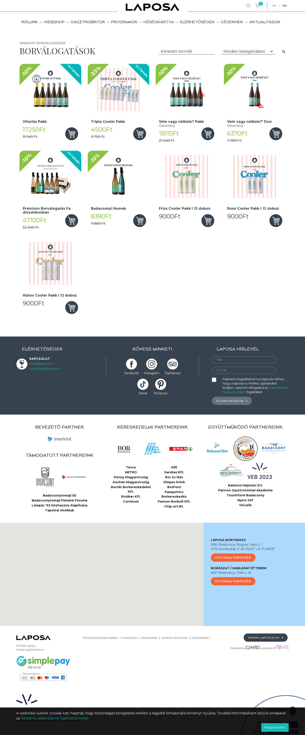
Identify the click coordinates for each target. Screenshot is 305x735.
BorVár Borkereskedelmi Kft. (131, 489)
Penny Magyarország (131, 477)
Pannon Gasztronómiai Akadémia (245, 490)
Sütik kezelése (199, 637)
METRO (131, 472)
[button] (101, 570)
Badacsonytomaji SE (59, 495)
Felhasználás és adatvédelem (100, 637)
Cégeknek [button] (232, 22)
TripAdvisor (173, 373)
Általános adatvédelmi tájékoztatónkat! (54, 718)
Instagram (151, 373)
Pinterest (161, 393)
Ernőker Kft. (131, 496)
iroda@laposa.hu (41, 364)
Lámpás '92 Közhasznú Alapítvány (60, 505)
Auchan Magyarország (131, 482)
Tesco (131, 467)
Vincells (245, 505)
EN (285, 5)
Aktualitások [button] (264, 22)
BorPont (174, 487)
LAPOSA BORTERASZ (228, 540)
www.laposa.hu (265, 637)
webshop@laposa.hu (44, 369)
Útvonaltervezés (233, 557)
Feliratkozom (232, 400)
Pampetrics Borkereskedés (174, 494)
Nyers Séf (245, 500)
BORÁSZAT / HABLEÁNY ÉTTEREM (238, 568)
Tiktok (142, 393)
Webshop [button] (54, 22)
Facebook (131, 373)
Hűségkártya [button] (158, 22)
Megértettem (274, 727)
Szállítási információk (174, 637)
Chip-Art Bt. (174, 506)
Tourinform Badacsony (245, 495)
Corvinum (131, 501)
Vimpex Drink (174, 482)
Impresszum (130, 637)
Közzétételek (149, 637)
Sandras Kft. (174, 472)
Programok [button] (124, 22)
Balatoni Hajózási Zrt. (245, 485)
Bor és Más (174, 477)
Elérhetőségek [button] (197, 22)
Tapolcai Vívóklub (59, 510)
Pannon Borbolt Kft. (174, 501)
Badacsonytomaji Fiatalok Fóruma (59, 500)
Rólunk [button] (29, 22)
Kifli (174, 467)
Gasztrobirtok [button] (87, 22)
